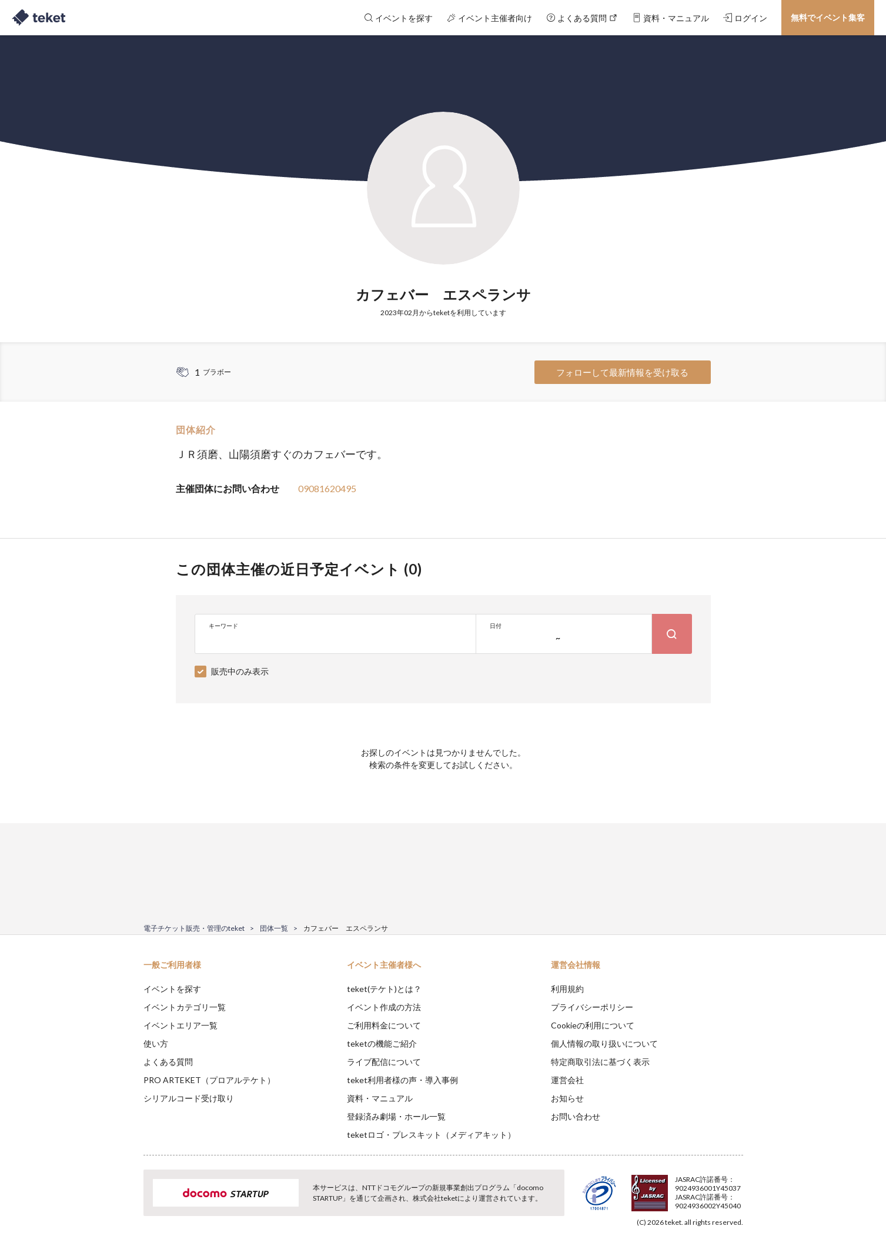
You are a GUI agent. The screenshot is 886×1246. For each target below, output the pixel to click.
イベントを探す (172, 989)
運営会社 (567, 1080)
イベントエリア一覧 (180, 1025)
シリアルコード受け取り (188, 1098)
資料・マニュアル (380, 1098)
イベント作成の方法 (384, 1007)
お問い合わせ (575, 1116)
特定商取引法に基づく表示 (600, 1062)
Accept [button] (735, 1187)
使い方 (155, 1043)
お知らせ (567, 1098)
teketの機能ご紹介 (382, 1043)
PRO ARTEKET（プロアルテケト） (209, 1080)
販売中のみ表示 (240, 671)
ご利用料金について (384, 1025)
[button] (125, 1202)
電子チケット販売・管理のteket (194, 928)
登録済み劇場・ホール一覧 (396, 1116)
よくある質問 (168, 1062)
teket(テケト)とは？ (384, 989)
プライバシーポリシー (592, 1007)
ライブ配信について (384, 1062)
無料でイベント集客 (828, 17)
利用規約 (567, 989)
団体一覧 (274, 928)
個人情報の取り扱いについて (604, 1043)
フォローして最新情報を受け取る (622, 372)
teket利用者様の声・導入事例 (402, 1080)
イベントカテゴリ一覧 (184, 1007)
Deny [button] (676, 1187)
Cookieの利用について (592, 1025)
